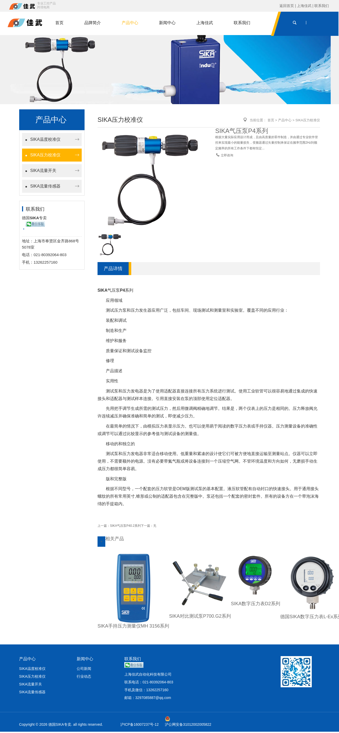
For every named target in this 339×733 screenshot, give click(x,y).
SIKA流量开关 (43, 172)
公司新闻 (84, 670)
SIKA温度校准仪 (45, 140)
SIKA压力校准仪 (45, 156)
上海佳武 (304, 6)
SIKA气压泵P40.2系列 (125, 527)
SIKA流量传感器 (45, 187)
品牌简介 (93, 23)
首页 (60, 23)
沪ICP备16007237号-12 (139, 726)
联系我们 (321, 6)
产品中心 (130, 23)
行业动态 (84, 678)
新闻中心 (168, 23)
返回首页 (287, 6)
